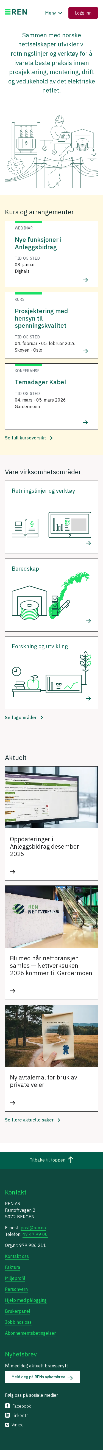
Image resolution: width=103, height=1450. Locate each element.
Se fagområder (24, 717)
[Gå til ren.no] (16, 13)
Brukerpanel (17, 1311)
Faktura (12, 1267)
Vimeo (14, 1424)
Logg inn (83, 13)
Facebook (18, 1406)
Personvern (16, 1289)
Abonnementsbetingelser (30, 1333)
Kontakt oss (17, 1256)
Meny (54, 13)
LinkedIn (17, 1415)
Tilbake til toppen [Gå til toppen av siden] (52, 1160)
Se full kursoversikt (29, 438)
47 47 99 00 (35, 1234)
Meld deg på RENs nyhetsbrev (42, 1377)
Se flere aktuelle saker (32, 1120)
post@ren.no (33, 1227)
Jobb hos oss (18, 1322)
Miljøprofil (15, 1278)
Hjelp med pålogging (26, 1300)
